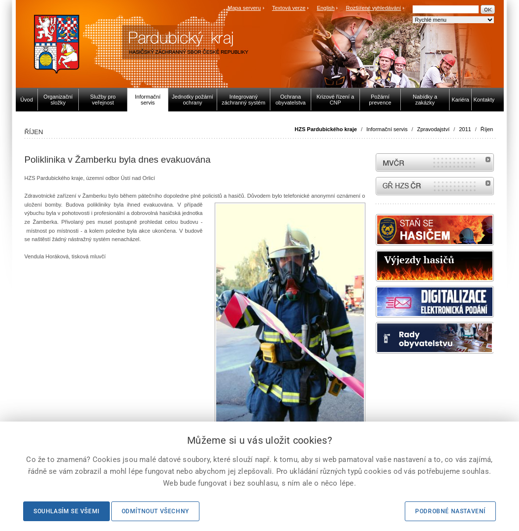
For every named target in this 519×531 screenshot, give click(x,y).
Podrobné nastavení (450, 511)
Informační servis (387, 129)
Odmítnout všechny (155, 511)
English (325, 8)
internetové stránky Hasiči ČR (435, 186)
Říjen (487, 129)
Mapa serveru (243, 8)
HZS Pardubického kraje (325, 129)
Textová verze (288, 8)
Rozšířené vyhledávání (373, 8)
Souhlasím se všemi (66, 511)
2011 (465, 129)
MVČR (435, 162)
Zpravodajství (433, 129)
